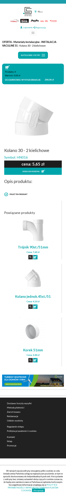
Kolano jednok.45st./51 (33, 296)
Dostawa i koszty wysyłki (19, 403)
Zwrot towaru (13, 411)
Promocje (11, 445)
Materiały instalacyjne (26, 41)
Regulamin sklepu (15, 426)
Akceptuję (38, 490)
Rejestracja (39, 27)
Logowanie (26, 27)
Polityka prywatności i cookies (22, 431)
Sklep (9, 441)
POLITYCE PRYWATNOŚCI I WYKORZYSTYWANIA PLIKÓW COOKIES (33, 487)
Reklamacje (12, 416)
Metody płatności (15, 407)
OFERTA (7, 41)
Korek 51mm (33, 350)
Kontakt (11, 437)
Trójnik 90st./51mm (33, 247)
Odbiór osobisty (15, 420)
